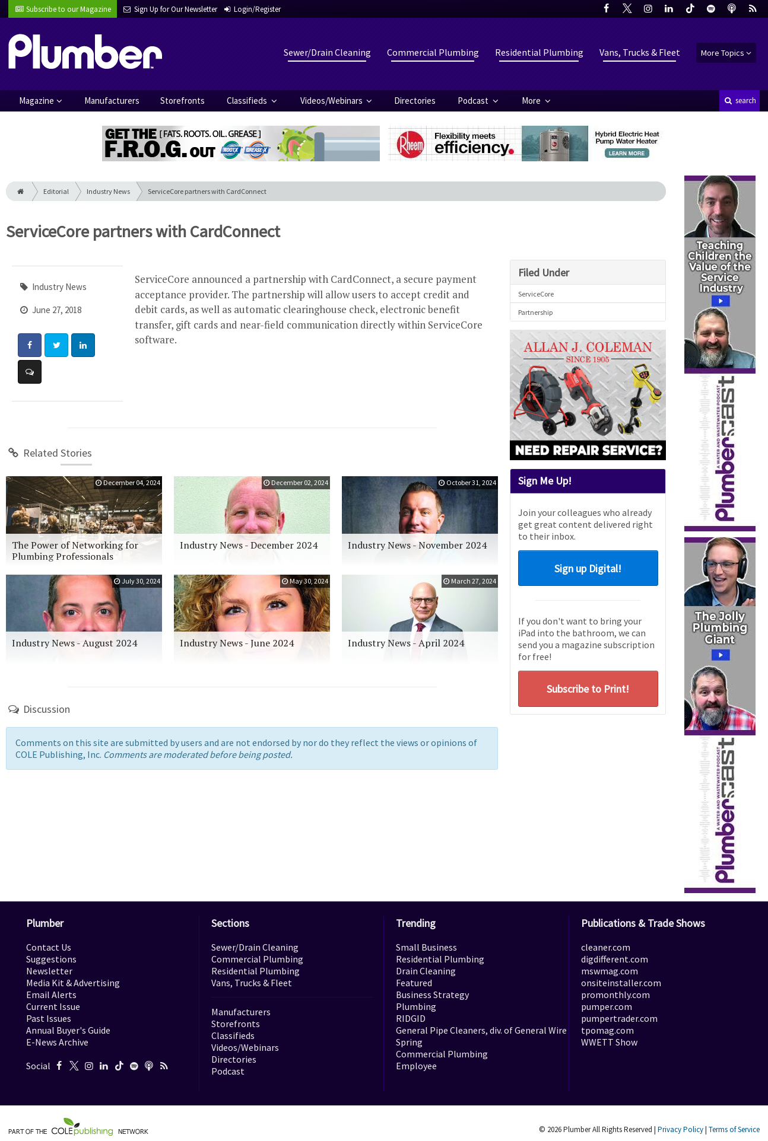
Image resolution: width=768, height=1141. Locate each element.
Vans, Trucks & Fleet (639, 52)
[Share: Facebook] (30, 345)
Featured (414, 983)
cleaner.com (605, 947)
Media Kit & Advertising (73, 983)
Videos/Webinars (332, 100)
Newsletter (49, 971)
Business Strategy (432, 994)
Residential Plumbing (539, 52)
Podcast (474, 100)
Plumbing (416, 1006)
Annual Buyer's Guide (68, 1030)
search (739, 100)
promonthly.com (615, 994)
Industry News (108, 191)
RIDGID (411, 1018)
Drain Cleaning (426, 971)
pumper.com (606, 1006)
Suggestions (51, 959)
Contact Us (48, 947)
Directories (415, 100)
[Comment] (30, 372)
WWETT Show (609, 1042)
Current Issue (53, 1006)
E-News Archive (57, 1042)
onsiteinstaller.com (621, 983)
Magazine (36, 100)
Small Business (426, 947)
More (532, 100)
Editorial (56, 191)
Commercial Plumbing (433, 52)
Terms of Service (734, 1129)
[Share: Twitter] (56, 345)
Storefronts (182, 100)
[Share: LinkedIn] (83, 345)
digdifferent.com (614, 959)
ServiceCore (536, 293)
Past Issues (48, 1018)
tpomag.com (607, 1030)
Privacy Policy (680, 1129)
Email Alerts (51, 994)
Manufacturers (111, 100)
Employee (416, 1066)
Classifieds (248, 100)
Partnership (535, 312)
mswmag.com (609, 971)
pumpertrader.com (619, 1018)
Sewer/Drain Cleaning (327, 52)
